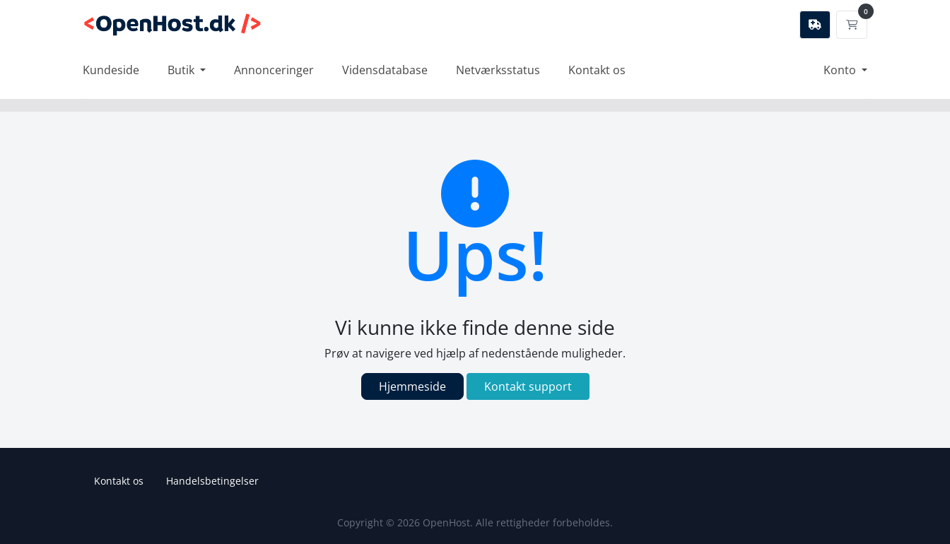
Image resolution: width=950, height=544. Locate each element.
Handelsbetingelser (212, 480)
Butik (182, 70)
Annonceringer (274, 70)
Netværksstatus (498, 70)
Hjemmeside (412, 386)
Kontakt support (528, 386)
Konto (841, 70)
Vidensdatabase (385, 70)
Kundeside (111, 70)
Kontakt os (597, 70)
